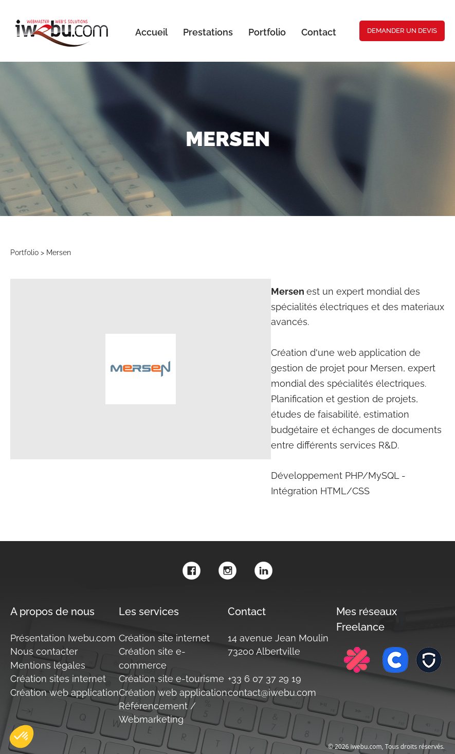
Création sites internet (58, 678)
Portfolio (24, 252)
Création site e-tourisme (171, 678)
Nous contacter (44, 651)
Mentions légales (47, 665)
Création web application (64, 692)
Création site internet (164, 638)
